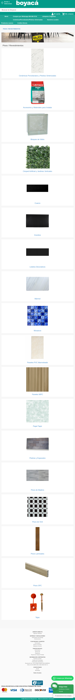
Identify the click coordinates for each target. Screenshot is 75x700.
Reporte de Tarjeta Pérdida (37, 654)
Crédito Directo (22, 23)
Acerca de (37, 651)
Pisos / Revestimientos (11, 29)
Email (37, 668)
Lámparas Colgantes (49, 16)
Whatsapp (37, 670)
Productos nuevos (7, 23)
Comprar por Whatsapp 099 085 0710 (25, 16)
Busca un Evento (37, 644)
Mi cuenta (56, 14)
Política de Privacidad (37, 660)
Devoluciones (37, 639)
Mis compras (68, 14)
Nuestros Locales (53, 20)
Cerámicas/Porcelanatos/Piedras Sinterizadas (28, 20)
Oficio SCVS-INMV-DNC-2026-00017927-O (37, 664)
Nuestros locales (37, 658)
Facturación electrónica (37, 661)
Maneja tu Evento (37, 646)
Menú (5, 16)
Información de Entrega (37, 637)
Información (37, 643)
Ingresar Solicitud (37, 633)
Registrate (37, 653)
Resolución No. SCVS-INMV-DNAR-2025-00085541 (37, 663)
